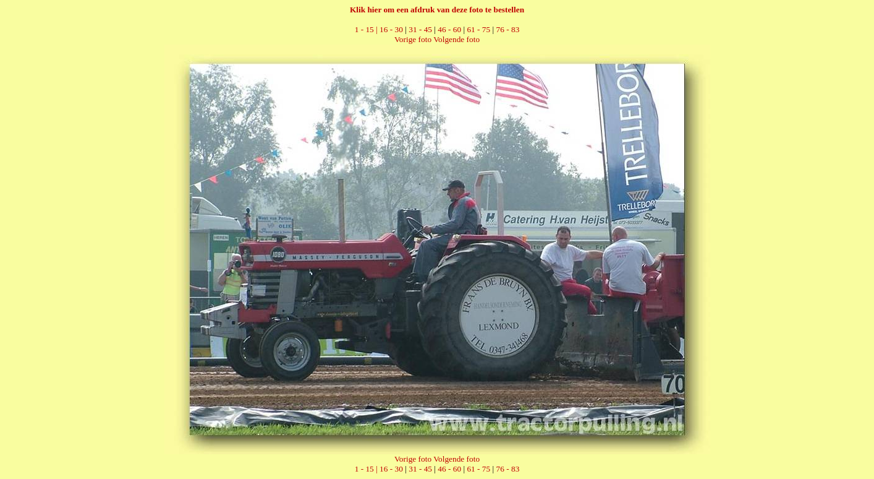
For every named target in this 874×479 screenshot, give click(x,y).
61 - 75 (478, 29)
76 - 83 (508, 29)
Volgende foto (456, 39)
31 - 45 (420, 29)
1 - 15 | (367, 29)
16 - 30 (391, 29)
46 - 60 (449, 29)
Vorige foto (412, 39)
